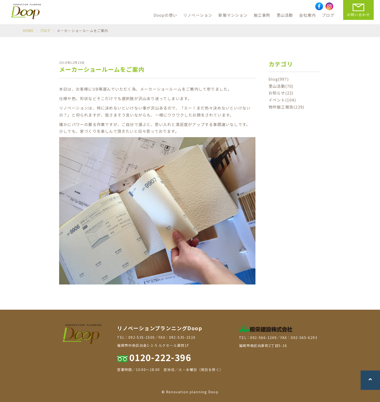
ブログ (328, 15)
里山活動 (285, 15)
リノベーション (197, 15)
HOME (28, 30)
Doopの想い (165, 15)
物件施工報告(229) (286, 107)
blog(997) (279, 79)
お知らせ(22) (281, 93)
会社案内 (307, 15)
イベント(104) (282, 100)
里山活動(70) (281, 86)
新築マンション (232, 15)
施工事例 (262, 15)
